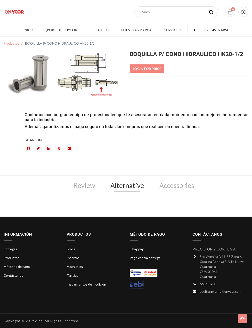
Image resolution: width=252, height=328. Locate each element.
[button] (194, 30)
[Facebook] (28, 148)
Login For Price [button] (147, 69)
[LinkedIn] (48, 148)
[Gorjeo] (38, 148)
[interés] (59, 148)
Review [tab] (84, 185)
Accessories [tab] (176, 185)
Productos (11, 43)
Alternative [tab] (127, 185)
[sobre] (69, 148)
